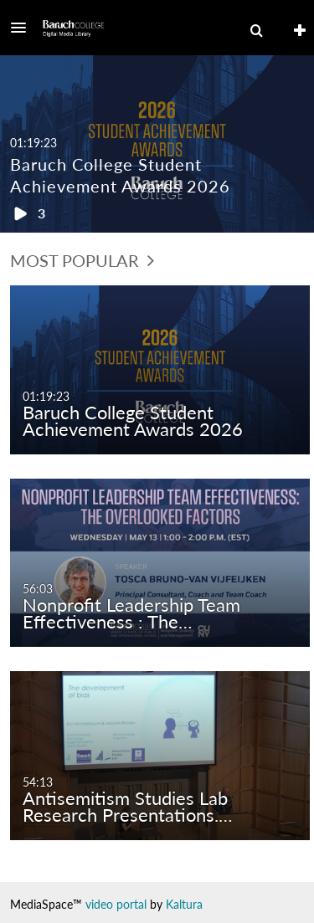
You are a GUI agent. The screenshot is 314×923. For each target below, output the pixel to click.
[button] (23, 27)
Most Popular (82, 260)
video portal (116, 904)
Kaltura (184, 904)
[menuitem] (256, 31)
